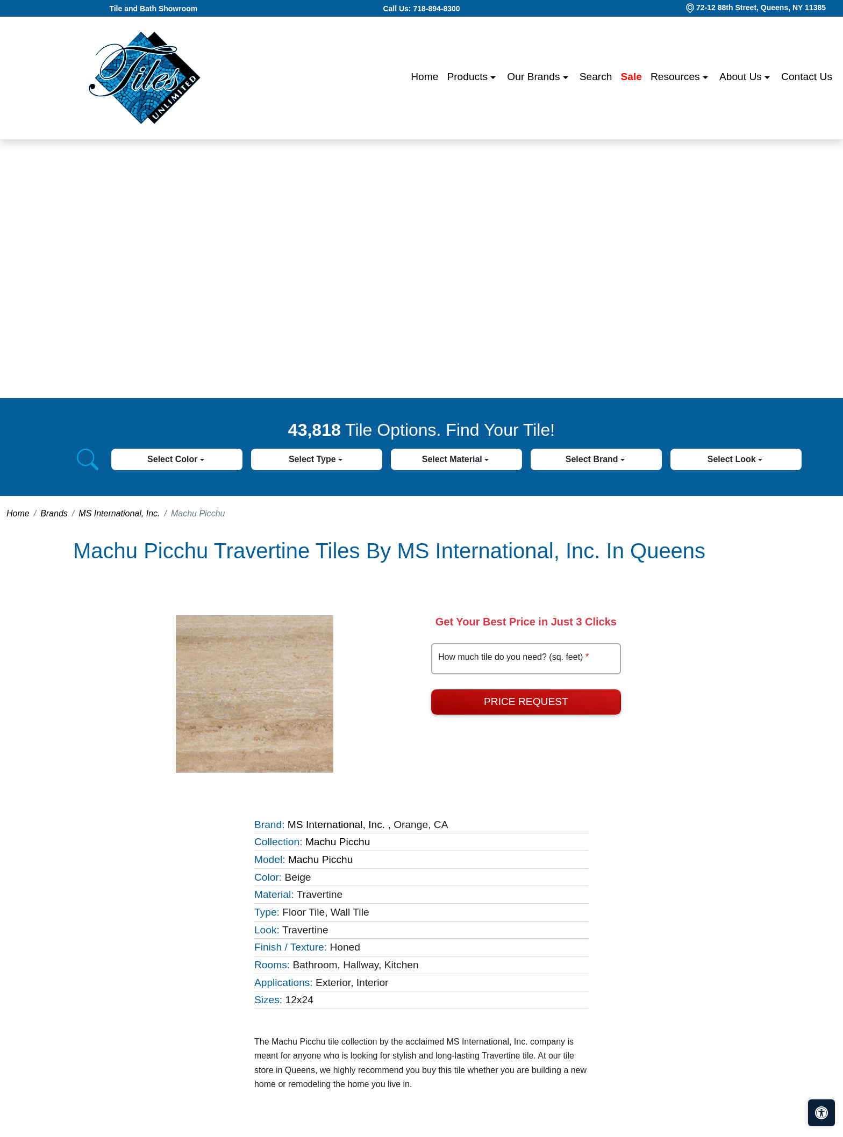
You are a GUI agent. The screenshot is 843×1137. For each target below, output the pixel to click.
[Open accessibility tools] (821, 1112)
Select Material (453, 459)
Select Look (733, 459)
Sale (631, 76)
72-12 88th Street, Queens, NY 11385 (761, 7)
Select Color (173, 459)
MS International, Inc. (119, 513)
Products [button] (468, 76)
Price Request (526, 701)
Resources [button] (677, 76)
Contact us (806, 76)
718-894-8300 (436, 8)
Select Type (313, 459)
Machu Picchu (337, 841)
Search (596, 76)
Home (424, 76)
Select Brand (593, 459)
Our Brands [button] (534, 76)
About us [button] (742, 76)
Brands (54, 513)
